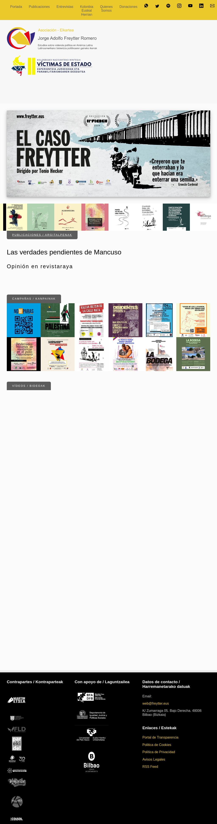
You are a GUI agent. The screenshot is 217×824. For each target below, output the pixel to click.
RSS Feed (150, 743)
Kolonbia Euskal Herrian (86, 10)
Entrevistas (65, 6)
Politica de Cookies (156, 721)
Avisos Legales (153, 736)
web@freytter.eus (155, 680)
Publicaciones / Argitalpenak (42, 210)
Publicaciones (39, 6)
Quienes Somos (106, 8)
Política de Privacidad (158, 729)
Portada (16, 6)
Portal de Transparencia (160, 714)
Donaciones (129, 6)
